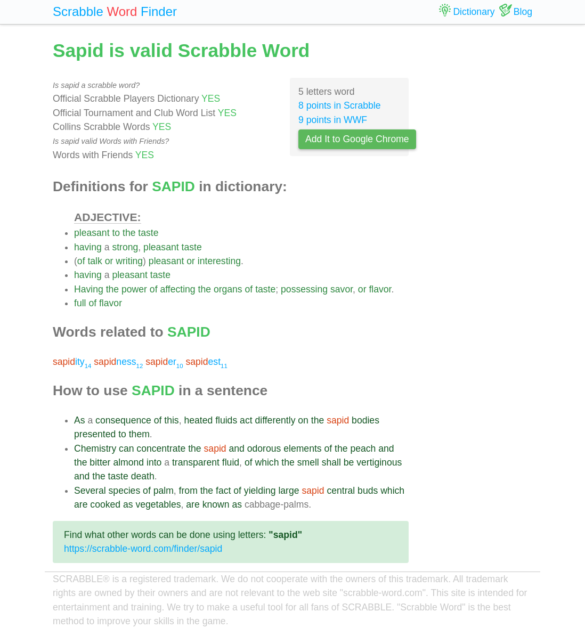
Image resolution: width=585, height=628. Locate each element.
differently (275, 420)
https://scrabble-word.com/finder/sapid (143, 548)
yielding (260, 490)
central (341, 490)
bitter (100, 462)
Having (88, 289)
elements (302, 448)
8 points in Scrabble (339, 105)
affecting (177, 289)
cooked (105, 504)
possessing (304, 289)
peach (363, 448)
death (143, 476)
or (109, 261)
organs (228, 289)
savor (341, 289)
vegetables (158, 504)
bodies (365, 420)
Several (90, 490)
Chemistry (95, 448)
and (237, 448)
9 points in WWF (332, 120)
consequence (123, 420)
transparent (196, 462)
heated (198, 420)
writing (129, 261)
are (80, 504)
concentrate (160, 448)
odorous (264, 448)
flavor (380, 289)
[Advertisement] (479, 197)
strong (125, 247)
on (303, 420)
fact (223, 490)
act (246, 420)
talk (94, 261)
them (139, 434)
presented (95, 434)
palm (163, 490)
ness (118, 361)
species (125, 490)
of (81, 261)
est (206, 361)
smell (308, 462)
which (267, 462)
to (116, 232)
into (154, 462)
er (164, 361)
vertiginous (379, 462)
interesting (219, 261)
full (80, 303)
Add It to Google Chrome (357, 139)
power (134, 289)
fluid (230, 462)
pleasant (92, 232)
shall (331, 462)
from (188, 490)
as (128, 504)
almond (128, 462)
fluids (226, 420)
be (349, 462)
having (88, 247)
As (79, 420)
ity (72, 361)
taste (148, 232)
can (126, 448)
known (216, 504)
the (129, 232)
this (171, 420)
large (288, 490)
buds (368, 490)
